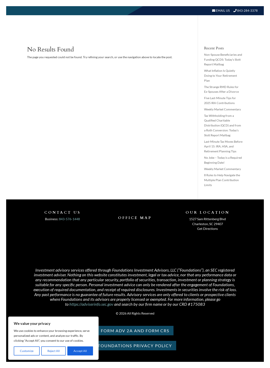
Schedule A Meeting (236, 33)
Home (104, 33)
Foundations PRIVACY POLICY (135, 345)
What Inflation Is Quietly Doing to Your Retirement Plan (220, 75)
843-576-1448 (69, 219)
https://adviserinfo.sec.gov (91, 304)
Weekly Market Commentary (222, 109)
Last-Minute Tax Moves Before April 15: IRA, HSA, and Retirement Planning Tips (223, 146)
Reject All (53, 351)
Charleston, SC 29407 (207, 224)
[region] (53, 338)
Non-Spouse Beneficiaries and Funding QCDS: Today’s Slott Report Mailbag (223, 59)
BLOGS (203, 33)
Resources (179, 33)
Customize (26, 351)
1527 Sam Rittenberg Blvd (207, 219)
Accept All (80, 351)
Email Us (222, 10)
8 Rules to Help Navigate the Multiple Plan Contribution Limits (222, 180)
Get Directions (207, 228)
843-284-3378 (247, 10)
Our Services (152, 33)
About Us (123, 33)
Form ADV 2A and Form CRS (135, 330)
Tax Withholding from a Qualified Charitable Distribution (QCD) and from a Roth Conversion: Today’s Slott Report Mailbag (222, 125)
